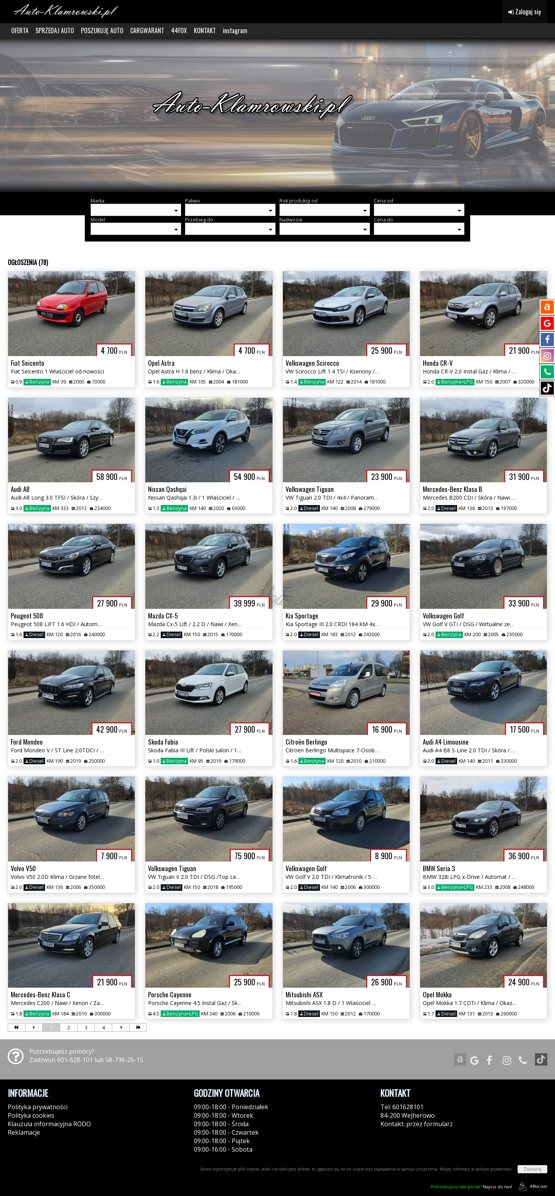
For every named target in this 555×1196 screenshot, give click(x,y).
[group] (277, 115)
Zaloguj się (524, 11)
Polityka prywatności (37, 1107)
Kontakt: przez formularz (416, 1124)
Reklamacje (24, 1132)
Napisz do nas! (471, 1186)
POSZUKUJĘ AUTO (102, 30)
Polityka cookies (31, 1115)
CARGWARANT (147, 30)
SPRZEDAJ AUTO (54, 30)
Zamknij (532, 1169)
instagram (235, 30)
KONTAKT (205, 30)
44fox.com (531, 1186)
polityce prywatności (494, 1169)
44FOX (179, 30)
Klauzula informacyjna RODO (49, 1124)
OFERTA (20, 30)
